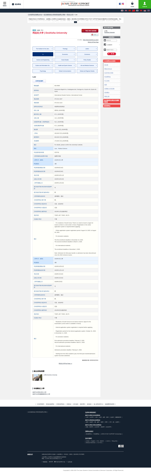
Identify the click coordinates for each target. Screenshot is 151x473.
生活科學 (97, 427)
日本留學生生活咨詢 (109, 61)
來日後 (106, 65)
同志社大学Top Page (93, 42)
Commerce (87, 54)
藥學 (102, 422)
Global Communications (65, 71)
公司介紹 (69, 461)
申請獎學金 (107, 76)
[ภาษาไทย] (148, 11)
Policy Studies (87, 60)
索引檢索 (75, 404)
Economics (65, 54)
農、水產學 (116, 422)
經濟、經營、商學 (104, 417)
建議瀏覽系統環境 (109, 404)
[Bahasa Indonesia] (144, 11)
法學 (96, 417)
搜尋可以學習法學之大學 (39, 392)
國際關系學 (118, 417)
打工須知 (106, 80)
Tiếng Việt (114, 441)
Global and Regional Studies (87, 71)
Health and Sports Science (65, 65)
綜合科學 (108, 427)
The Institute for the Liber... (43, 48)
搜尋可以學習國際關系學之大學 (41, 394)
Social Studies (65, 60)
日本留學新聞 (40, 404)
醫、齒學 (97, 422)
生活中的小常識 (108, 73)
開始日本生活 (108, 69)
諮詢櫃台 (106, 92)
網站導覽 (82, 404)
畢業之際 (106, 96)
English (93, 441)
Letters (87, 48)
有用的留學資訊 (60, 404)
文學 (87, 417)
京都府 (38, 30)
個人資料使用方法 (98, 404)
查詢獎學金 (107, 106)
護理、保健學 (89, 422)
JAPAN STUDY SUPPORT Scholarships (111, 434)
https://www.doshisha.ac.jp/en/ (91, 40)
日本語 (87, 441)
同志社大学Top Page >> (65, 363)
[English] (126, 11)
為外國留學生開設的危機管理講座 (111, 101)
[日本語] (122, 11)
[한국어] (137, 11)
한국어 (108, 441)
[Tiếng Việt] (141, 11)
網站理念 (44, 461)
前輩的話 (69, 404)
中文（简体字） (101, 441)
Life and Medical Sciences (87, 65)
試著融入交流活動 (109, 88)
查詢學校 (16, 4)
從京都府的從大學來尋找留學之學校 (37, 412)
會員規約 (89, 404)
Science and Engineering (42, 60)
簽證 (105, 84)
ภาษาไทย (99, 442)
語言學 (92, 417)
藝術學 (102, 427)
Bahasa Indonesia (90, 442)
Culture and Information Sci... (42, 65)
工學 (110, 422)
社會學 (112, 417)
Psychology (43, 71)
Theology (65, 48)
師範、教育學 (89, 427)
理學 (106, 422)
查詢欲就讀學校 (50, 404)
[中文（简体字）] (129, 11)
